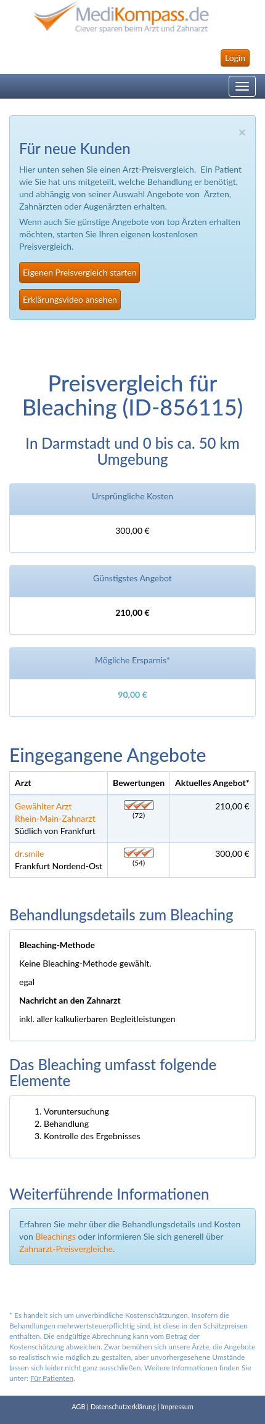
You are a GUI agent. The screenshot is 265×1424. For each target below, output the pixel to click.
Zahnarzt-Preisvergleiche (66, 1248)
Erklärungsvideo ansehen (70, 299)
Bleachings (55, 1236)
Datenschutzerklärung (123, 1406)
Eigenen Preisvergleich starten (79, 272)
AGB (78, 1406)
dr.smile (29, 853)
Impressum (177, 1406)
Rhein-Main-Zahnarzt (55, 818)
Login (235, 57)
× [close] (242, 131)
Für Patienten (51, 1378)
